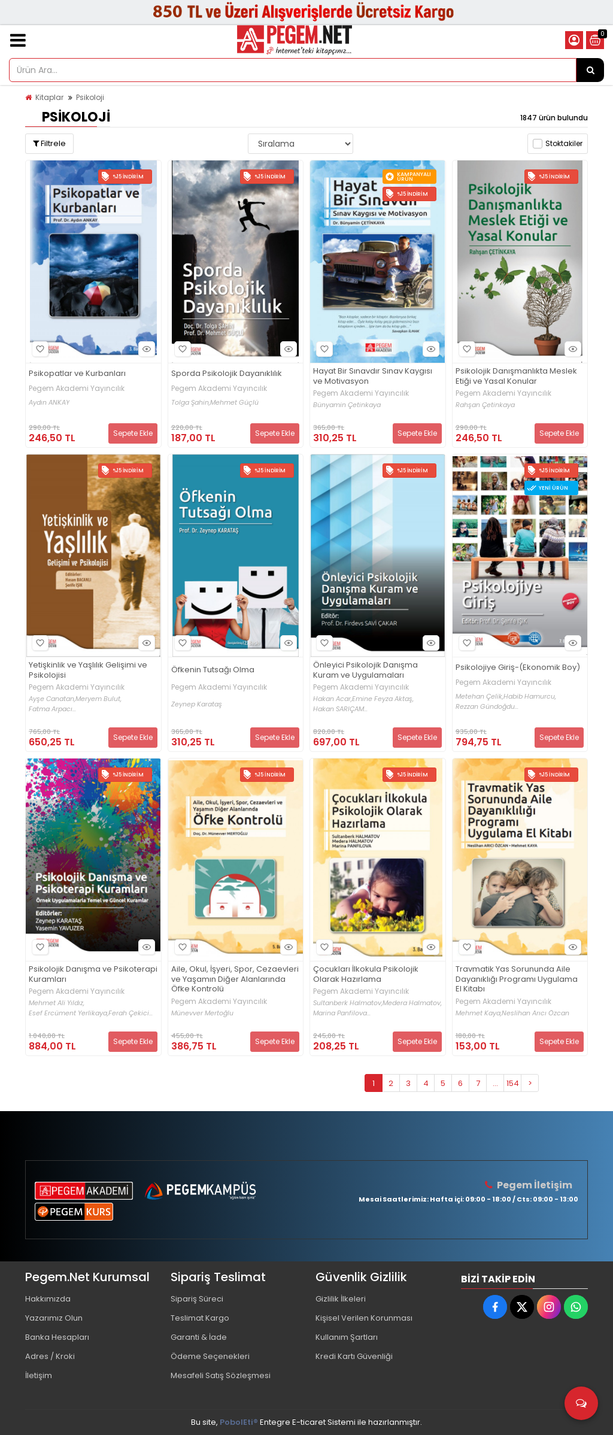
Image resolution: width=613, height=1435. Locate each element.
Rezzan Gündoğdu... (487, 706)
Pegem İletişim (534, 1185)
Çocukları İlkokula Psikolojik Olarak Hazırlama (365, 974)
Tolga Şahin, (190, 402)
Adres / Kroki (50, 1356)
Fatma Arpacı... (52, 709)
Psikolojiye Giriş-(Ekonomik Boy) (518, 668)
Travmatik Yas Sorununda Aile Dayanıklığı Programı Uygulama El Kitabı (517, 979)
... (495, 1083)
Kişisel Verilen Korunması (363, 1318)
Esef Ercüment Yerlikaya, (68, 1013)
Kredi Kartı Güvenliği (354, 1356)
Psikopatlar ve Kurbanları (77, 374)
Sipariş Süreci (197, 1298)
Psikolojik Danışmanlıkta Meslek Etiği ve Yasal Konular (516, 376)
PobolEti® (239, 1422)
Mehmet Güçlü (234, 402)
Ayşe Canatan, (52, 698)
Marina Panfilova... (342, 1013)
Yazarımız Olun (54, 1318)
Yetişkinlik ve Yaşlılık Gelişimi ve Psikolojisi (88, 670)
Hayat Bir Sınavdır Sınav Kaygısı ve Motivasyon (372, 376)
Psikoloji (90, 97)
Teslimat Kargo (200, 1318)
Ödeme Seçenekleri (210, 1356)
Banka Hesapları (57, 1337)
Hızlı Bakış (144, 349)
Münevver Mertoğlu (202, 1013)
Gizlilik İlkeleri (340, 1298)
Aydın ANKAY (49, 402)
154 (512, 1083)
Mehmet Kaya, (479, 1013)
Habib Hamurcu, (529, 696)
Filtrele (49, 143)
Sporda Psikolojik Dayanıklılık (226, 374)
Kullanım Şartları (346, 1337)
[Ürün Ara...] (590, 70)
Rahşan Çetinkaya (485, 405)
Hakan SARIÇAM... (340, 709)
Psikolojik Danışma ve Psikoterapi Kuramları (93, 974)
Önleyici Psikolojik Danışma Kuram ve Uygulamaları (365, 670)
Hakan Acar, (332, 698)
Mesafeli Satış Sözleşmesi (221, 1375)
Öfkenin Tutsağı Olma (212, 670)
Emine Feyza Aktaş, (383, 698)
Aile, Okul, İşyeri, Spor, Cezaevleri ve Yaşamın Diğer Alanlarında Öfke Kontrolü (235, 979)
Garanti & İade (199, 1337)
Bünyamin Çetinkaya (347, 405)
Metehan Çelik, (479, 696)
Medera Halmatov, (412, 1003)
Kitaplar (49, 97)
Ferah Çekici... (130, 1013)
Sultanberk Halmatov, (348, 1003)
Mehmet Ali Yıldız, (56, 1003)
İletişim (38, 1375)
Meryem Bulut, (98, 698)
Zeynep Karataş (196, 704)
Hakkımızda (48, 1298)
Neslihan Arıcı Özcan (535, 1013)
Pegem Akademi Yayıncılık (77, 388)
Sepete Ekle (133, 433)
